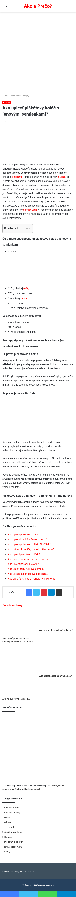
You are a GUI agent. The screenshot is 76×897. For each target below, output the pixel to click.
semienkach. (30, 209)
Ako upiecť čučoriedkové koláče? (55, 676)
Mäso (7, 817)
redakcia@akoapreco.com (22, 872)
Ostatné (8, 837)
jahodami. (17, 176)
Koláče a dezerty (12, 812)
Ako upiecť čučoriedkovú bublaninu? (28, 573)
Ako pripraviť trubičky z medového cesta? (31, 549)
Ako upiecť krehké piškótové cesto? (27, 539)
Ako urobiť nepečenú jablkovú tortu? (28, 559)
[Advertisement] (38, 52)
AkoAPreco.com (11, 96)
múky (26, 288)
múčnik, (61, 176)
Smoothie (11, 827)
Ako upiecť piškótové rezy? (23, 534)
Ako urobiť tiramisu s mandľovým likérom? (31, 578)
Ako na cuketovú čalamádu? (16, 699)
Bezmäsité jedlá (11, 807)
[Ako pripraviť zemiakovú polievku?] (56, 620)
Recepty (25, 96)
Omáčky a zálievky (13, 832)
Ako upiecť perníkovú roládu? (24, 554)
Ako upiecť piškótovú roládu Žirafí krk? (29, 544)
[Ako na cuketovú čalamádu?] (19, 671)
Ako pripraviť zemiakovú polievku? (56, 630)
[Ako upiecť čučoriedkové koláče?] (56, 660)
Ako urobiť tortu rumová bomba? (26, 568)
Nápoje (7, 822)
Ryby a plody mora (13, 846)
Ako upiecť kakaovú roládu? (23, 564)
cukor (24, 298)
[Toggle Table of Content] (25, 228)
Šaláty (7, 851)
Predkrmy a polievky (13, 842)
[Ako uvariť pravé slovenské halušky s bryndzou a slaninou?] (19, 624)
